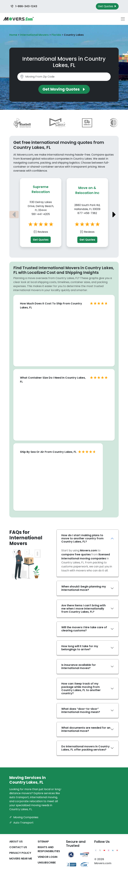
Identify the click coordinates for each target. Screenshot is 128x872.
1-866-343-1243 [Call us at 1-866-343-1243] (24, 6)
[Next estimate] (114, 214)
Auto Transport (21, 823)
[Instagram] (108, 850)
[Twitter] (100, 850)
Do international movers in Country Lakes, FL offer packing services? (85, 748)
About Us (16, 841)
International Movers (34, 35)
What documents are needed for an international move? (85, 729)
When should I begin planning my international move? (83, 588)
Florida (56, 35)
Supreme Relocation (41, 189)
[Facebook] (95, 850)
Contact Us (18, 847)
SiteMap (43, 841)
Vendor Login (47, 857)
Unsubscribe (47, 862)
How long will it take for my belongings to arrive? (79, 647)
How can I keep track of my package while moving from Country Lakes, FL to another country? (81, 688)
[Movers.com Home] (18, 19)
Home (13, 35)
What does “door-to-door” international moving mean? (80, 710)
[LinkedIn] (112, 850)
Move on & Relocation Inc (87, 190)
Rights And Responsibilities (49, 849)
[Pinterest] (117, 850)
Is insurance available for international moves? (78, 666)
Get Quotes (40, 240)
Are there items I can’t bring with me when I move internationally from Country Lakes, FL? (83, 608)
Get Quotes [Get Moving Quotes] (107, 6)
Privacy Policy (20, 853)
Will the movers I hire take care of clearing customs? (84, 628)
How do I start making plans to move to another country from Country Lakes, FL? (82, 538)
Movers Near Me (20, 858)
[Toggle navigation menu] (122, 18)
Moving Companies (23, 817)
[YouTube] (104, 850)
